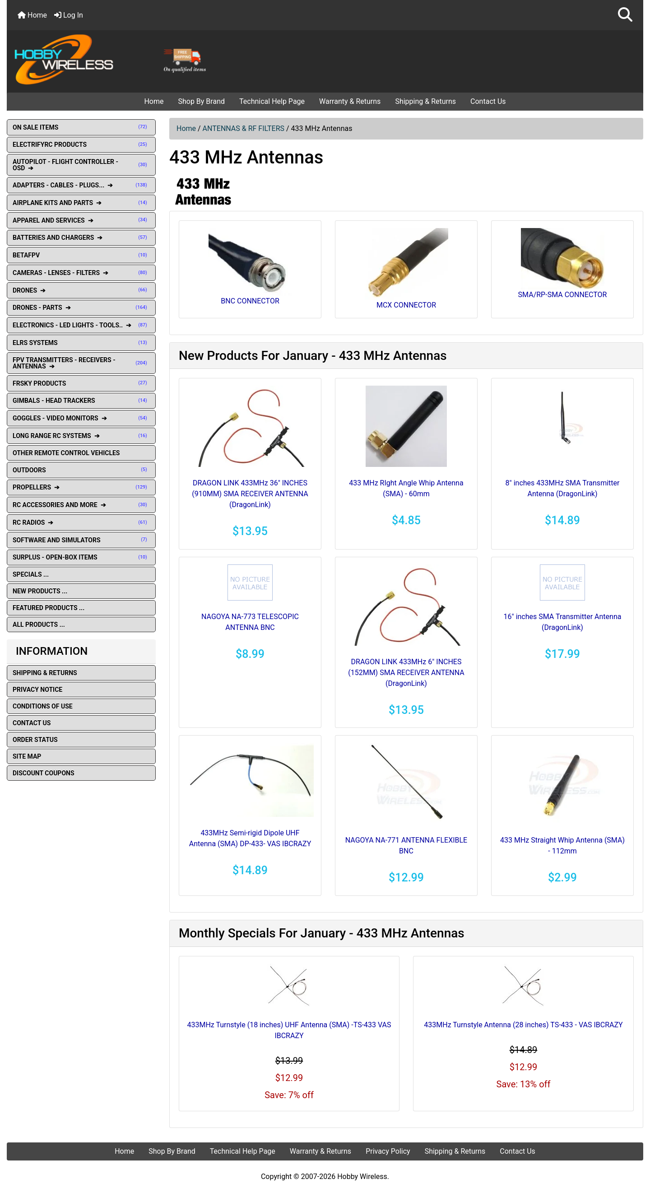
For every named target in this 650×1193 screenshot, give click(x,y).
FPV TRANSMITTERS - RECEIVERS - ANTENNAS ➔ (81, 363)
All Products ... (39, 624)
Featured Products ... (48, 607)
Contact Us (488, 101)
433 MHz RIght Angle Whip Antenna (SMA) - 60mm (406, 488)
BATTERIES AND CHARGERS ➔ (81, 237)
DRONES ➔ (81, 290)
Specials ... (31, 574)
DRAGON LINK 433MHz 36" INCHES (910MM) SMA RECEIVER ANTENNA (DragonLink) (250, 494)
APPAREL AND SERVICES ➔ (81, 220)
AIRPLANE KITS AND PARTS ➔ (81, 202)
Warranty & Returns (350, 101)
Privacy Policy (388, 1151)
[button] (625, 15)
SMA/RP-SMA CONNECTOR (562, 263)
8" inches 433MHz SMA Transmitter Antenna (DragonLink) (563, 488)
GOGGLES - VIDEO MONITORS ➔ (81, 418)
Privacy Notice (37, 689)
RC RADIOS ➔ (81, 522)
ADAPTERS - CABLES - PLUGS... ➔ (81, 185)
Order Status (35, 739)
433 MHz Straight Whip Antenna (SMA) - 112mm (562, 845)
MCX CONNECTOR (406, 268)
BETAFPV (81, 255)
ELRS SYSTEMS (81, 342)
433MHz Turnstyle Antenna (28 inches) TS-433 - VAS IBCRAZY (523, 1025)
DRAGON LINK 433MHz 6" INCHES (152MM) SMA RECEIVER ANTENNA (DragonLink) (406, 672)
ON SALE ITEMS (81, 127)
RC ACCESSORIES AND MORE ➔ (81, 504)
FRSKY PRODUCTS (81, 383)
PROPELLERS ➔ (81, 487)
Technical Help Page (272, 101)
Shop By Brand (201, 101)
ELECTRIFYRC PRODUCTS (81, 144)
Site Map (27, 756)
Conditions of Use (43, 706)
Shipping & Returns (425, 101)
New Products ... (40, 591)
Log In (68, 15)
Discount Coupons (43, 773)
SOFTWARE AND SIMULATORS (81, 540)
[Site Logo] (113, 59)
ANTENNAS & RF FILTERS (243, 128)
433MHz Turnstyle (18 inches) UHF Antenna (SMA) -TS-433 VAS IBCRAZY (289, 1030)
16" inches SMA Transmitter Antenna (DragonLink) (563, 622)
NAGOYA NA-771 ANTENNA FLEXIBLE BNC (406, 845)
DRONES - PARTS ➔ (81, 307)
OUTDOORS (81, 470)
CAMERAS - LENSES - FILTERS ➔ (81, 272)
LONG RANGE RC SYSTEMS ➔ (81, 435)
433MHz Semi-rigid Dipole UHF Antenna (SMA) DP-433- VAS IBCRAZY (250, 838)
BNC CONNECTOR (250, 266)
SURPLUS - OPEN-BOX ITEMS (81, 557)
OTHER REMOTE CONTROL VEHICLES (66, 453)
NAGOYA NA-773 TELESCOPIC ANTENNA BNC (250, 622)
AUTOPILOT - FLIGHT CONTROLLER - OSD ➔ (81, 165)
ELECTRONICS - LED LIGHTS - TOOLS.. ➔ (81, 325)
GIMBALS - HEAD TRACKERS (81, 400)
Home (32, 15)
